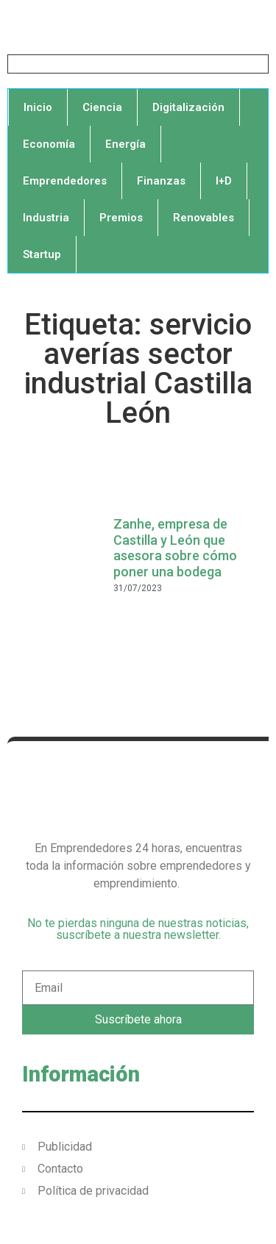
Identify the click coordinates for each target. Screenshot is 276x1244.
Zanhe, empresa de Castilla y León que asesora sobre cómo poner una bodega (175, 547)
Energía (125, 144)
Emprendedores (65, 180)
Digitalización (188, 107)
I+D (224, 180)
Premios (121, 217)
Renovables (203, 217)
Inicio (38, 107)
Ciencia (102, 107)
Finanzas (161, 180)
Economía (49, 144)
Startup (42, 254)
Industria (46, 217)
